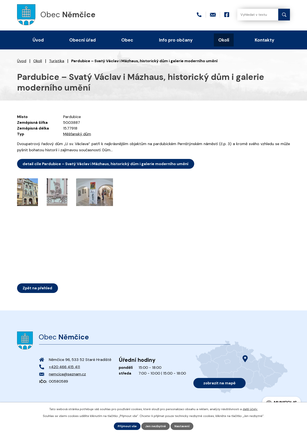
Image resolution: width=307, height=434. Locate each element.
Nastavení (182, 426)
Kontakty (264, 40)
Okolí (37, 60)
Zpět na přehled (37, 288)
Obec (127, 40)
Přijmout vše (127, 426)
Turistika (56, 60)
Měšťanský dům (77, 134)
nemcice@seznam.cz (67, 374)
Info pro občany (176, 40)
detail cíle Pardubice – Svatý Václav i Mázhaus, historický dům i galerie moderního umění (106, 163)
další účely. (250, 409)
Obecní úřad (82, 40)
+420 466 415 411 (64, 366)
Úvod (21, 60)
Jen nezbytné (155, 426)
